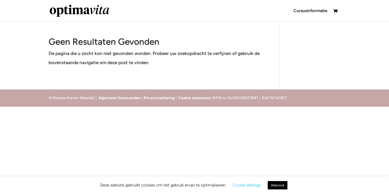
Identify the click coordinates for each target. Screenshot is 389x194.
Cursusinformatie (310, 11)
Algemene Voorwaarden (119, 98)
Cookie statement (194, 98)
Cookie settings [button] (247, 185)
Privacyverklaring (159, 98)
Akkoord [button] (277, 185)
